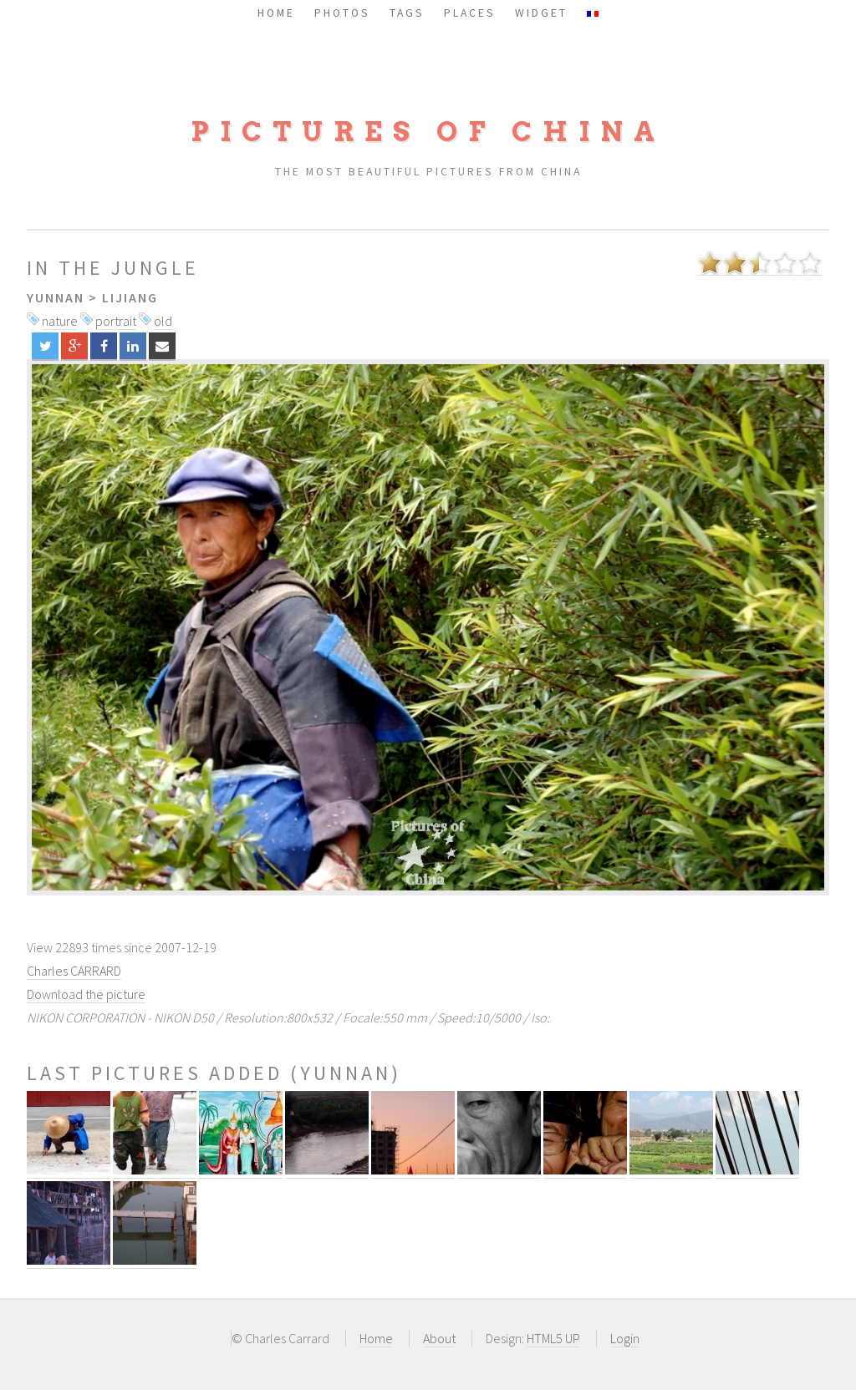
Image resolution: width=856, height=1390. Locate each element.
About (439, 1338)
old (163, 320)
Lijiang (130, 297)
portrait (115, 320)
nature (60, 320)
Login (624, 1338)
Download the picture (86, 994)
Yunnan (55, 297)
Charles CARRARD (74, 970)
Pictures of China (428, 131)
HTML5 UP (553, 1338)
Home (376, 1338)
